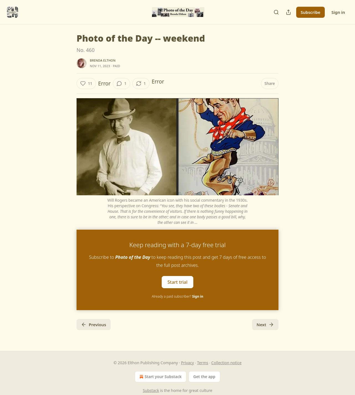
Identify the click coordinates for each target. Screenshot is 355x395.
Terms (202, 362)
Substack (151, 390)
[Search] (276, 12)
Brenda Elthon (103, 60)
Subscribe (310, 12)
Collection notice (226, 362)
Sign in (338, 12)
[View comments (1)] (121, 83)
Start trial (177, 282)
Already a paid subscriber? (177, 296)
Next (265, 324)
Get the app (204, 376)
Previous (93, 324)
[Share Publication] (288, 12)
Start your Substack (159, 377)
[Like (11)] (86, 83)
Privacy (187, 362)
